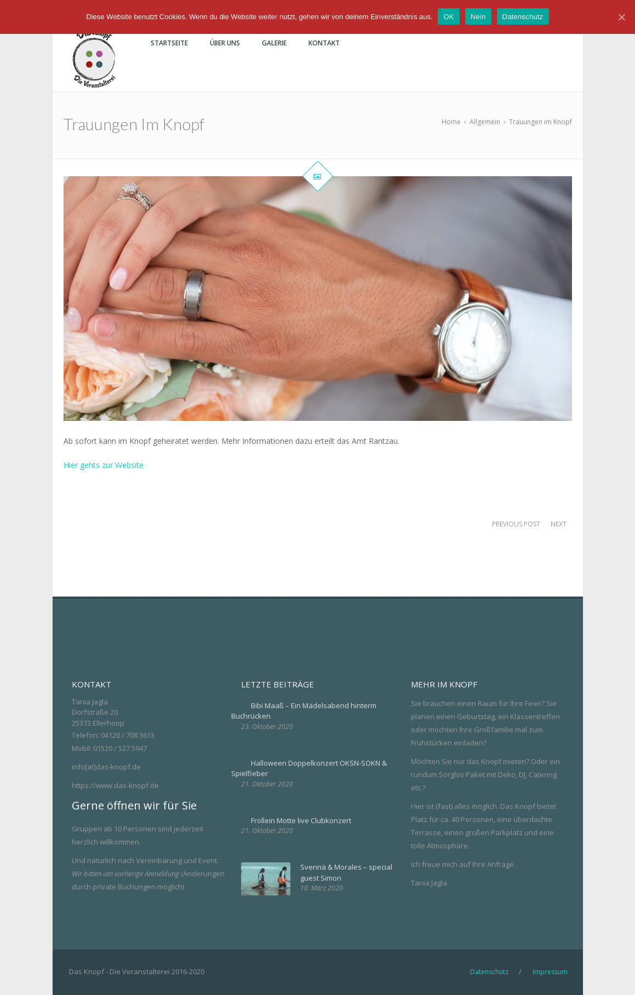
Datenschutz (523, 17)
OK (449, 17)
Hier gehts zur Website (104, 465)
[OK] (621, 16)
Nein (478, 17)
